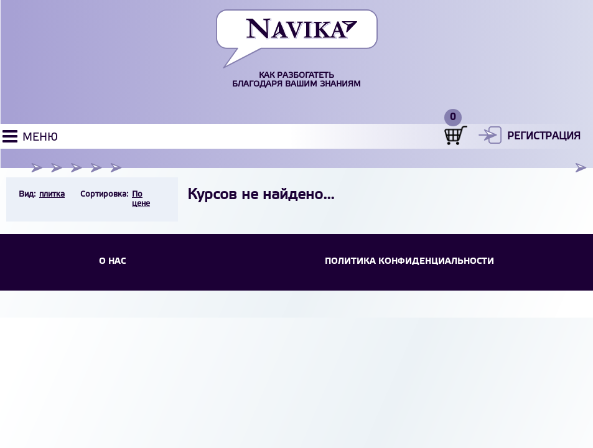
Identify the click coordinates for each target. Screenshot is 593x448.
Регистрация (544, 136)
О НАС (112, 262)
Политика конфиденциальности (409, 262)
